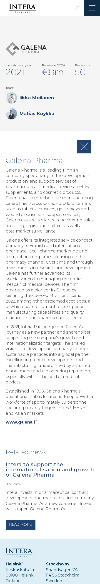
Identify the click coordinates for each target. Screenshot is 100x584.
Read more (20, 524)
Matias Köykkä (37, 113)
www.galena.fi (21, 422)
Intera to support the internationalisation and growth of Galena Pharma (50, 469)
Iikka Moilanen (36, 97)
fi (78, 8)
